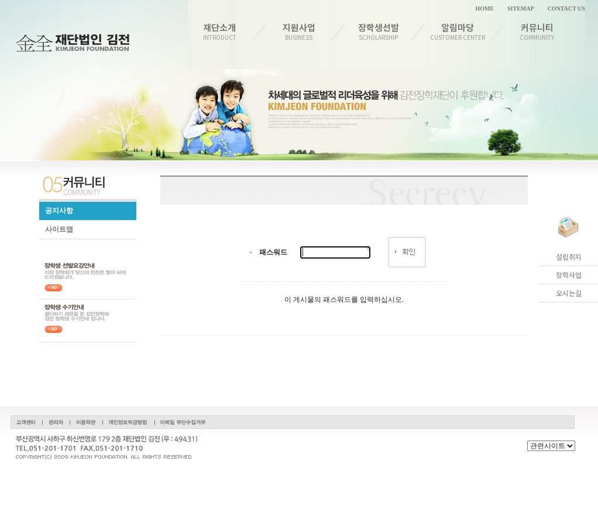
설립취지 (569, 257)
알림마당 (458, 31)
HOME (484, 8)
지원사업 (299, 31)
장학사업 (569, 275)
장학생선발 (378, 31)
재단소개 (220, 31)
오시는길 (569, 293)
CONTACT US (566, 8)
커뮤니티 (537, 31)
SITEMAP (520, 8)
